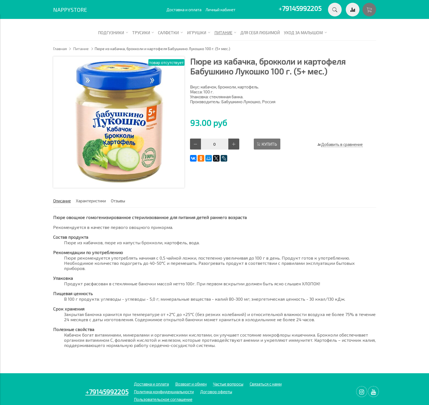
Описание (62, 200)
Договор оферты (216, 391)
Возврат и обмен (191, 383)
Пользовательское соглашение (163, 399)
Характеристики (91, 200)
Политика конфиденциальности (164, 391)
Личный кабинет (220, 9)
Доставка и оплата (183, 9)
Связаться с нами (266, 383)
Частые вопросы (228, 383)
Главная (60, 49)
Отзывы (118, 200)
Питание (81, 49)
